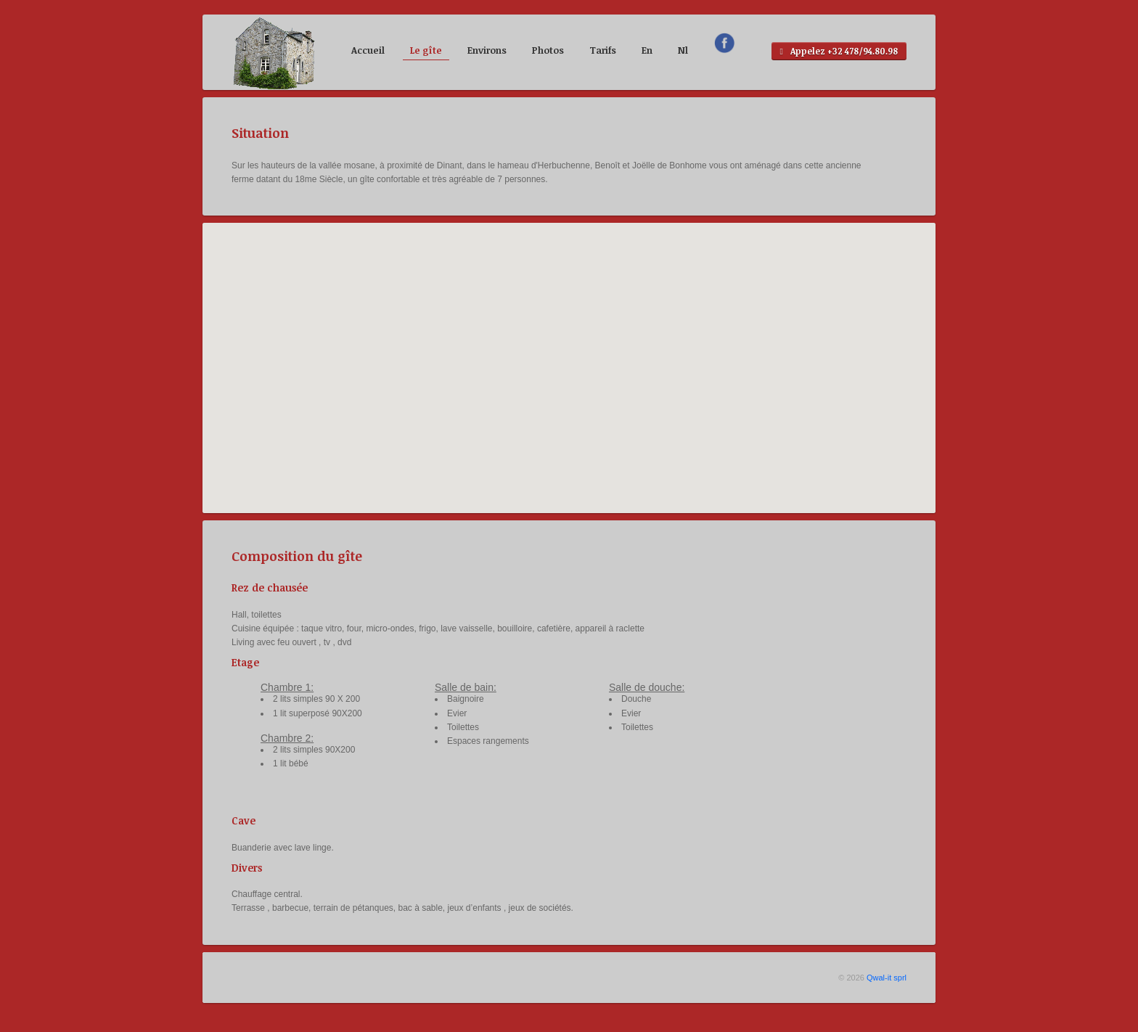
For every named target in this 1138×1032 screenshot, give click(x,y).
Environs (487, 50)
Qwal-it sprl (886, 977)
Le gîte (426, 50)
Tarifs (602, 50)
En (647, 50)
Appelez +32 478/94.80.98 (839, 51)
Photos (548, 50)
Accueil (368, 50)
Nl (683, 50)
